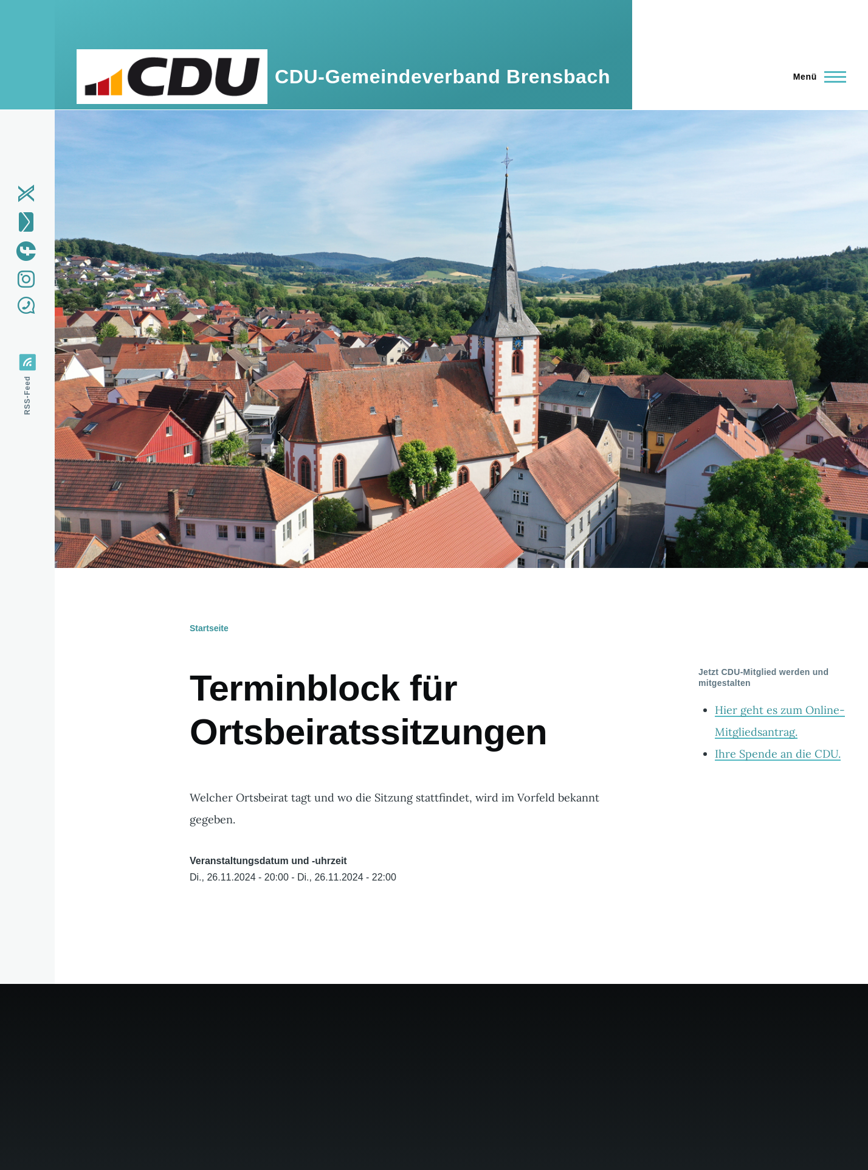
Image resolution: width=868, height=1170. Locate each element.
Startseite (209, 628)
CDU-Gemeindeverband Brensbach (442, 77)
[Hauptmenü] (816, 77)
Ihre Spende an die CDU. (778, 754)
